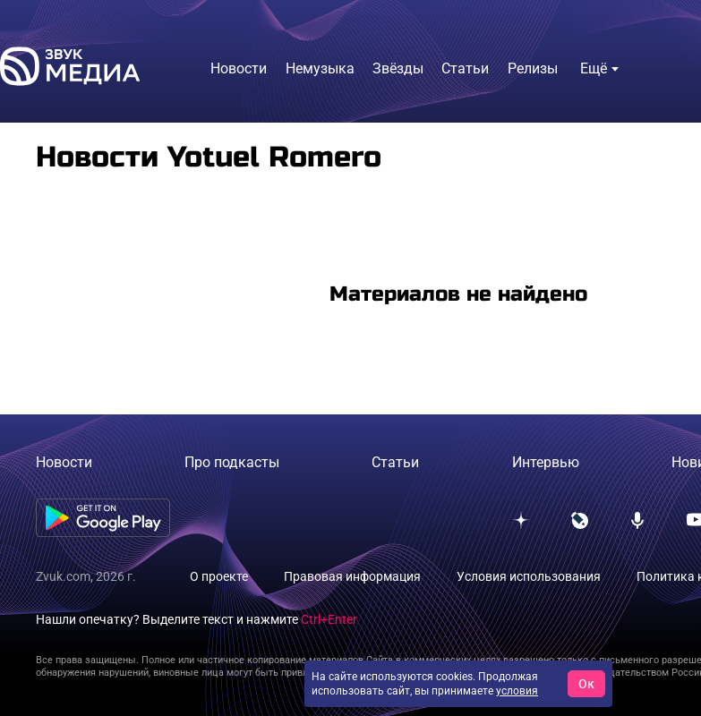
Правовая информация (352, 576)
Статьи (395, 462)
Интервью (545, 462)
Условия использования (529, 576)
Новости (64, 462)
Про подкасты (231, 462)
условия (517, 691)
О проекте (219, 576)
